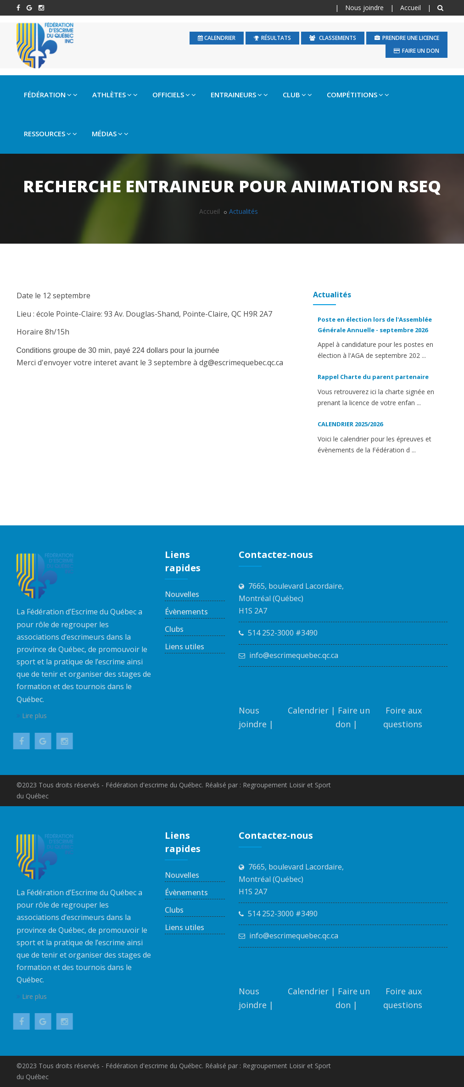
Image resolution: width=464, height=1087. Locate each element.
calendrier (216, 38)
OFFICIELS (174, 94)
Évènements (186, 612)
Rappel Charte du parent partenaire (370, 377)
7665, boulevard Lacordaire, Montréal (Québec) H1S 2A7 (291, 598)
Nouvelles (182, 594)
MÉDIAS (110, 133)
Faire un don (416, 51)
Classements (332, 38)
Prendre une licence (407, 38)
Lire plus (32, 715)
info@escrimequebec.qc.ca (293, 655)
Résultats (272, 38)
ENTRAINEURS (239, 94)
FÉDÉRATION (51, 94)
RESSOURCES (50, 133)
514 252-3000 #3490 (283, 633)
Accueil (410, 7)
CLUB (297, 94)
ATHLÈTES (115, 94)
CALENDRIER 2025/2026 (347, 424)
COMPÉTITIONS (358, 94)
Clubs (174, 629)
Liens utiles (184, 646)
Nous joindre (364, 7)
